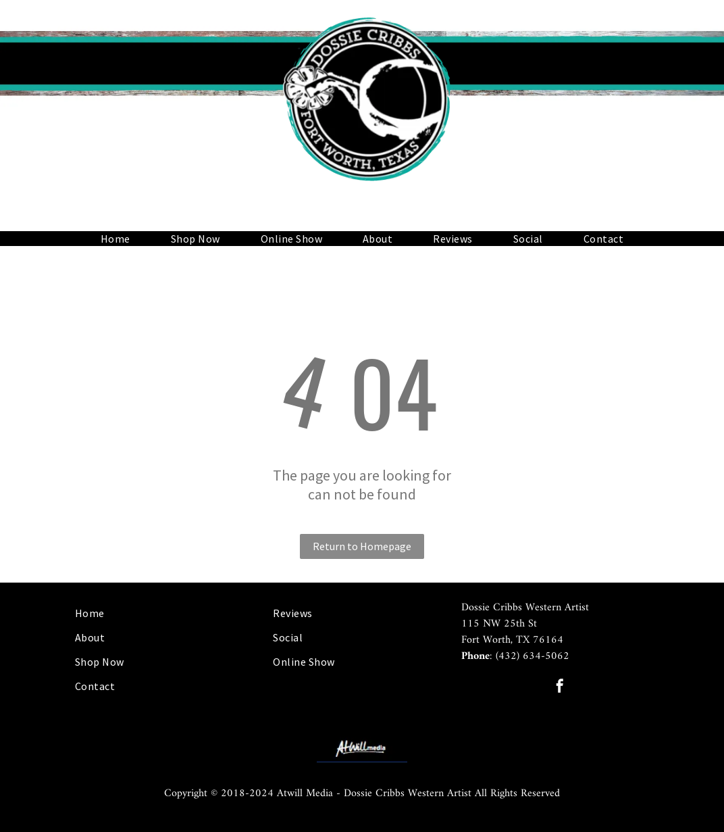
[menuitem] (115, 238)
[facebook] (560, 688)
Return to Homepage (362, 546)
